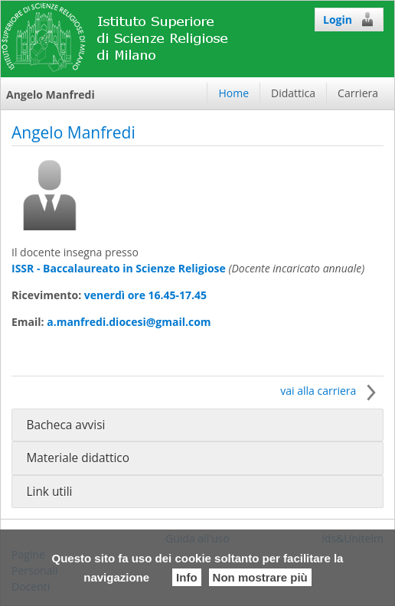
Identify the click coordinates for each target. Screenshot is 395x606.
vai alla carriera (332, 390)
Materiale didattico (77, 458)
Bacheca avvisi (65, 425)
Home (233, 93)
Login (349, 19)
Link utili (49, 492)
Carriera (358, 93)
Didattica (293, 93)
